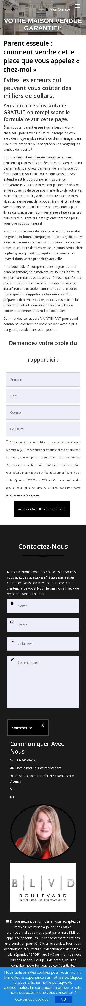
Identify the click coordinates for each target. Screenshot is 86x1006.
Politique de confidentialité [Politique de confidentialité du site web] (22, 495)
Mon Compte (58, 9)
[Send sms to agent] (13, 9)
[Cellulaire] (43, 429)
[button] (42, 509)
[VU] (63, 999)
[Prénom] (43, 379)
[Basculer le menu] (78, 6)
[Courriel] (43, 412)
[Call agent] (5, 9)
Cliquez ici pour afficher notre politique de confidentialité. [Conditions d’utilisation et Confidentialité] (43, 982)
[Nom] (43, 396)
